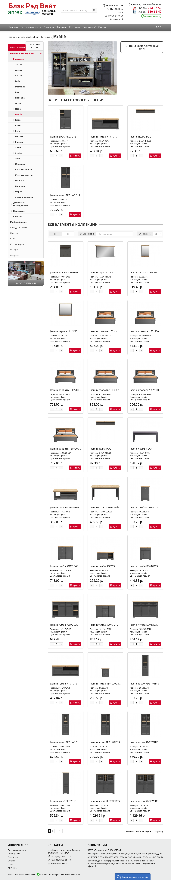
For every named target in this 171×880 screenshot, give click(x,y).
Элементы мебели (35, 46)
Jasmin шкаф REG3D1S (63, 136)
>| (60, 831)
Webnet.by (75, 874)
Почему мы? (89, 27)
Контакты (74, 27)
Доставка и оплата (30, 27)
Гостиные (45, 37)
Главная (13, 27)
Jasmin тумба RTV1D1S (103, 136)
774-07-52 (149, 8)
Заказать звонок (151, 16)
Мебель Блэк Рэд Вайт (28, 37)
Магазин (62, 27)
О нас (10, 864)
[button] (133, 876)
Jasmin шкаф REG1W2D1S (65, 195)
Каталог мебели (16, 47)
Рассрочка (49, 27)
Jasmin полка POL (140, 136)
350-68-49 (149, 12)
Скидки (102, 27)
